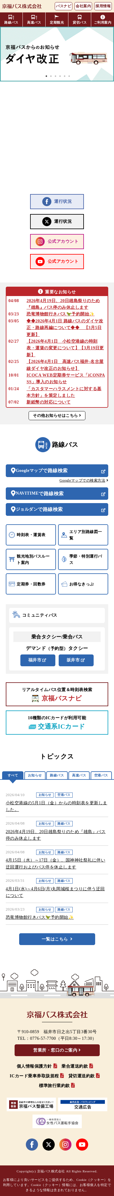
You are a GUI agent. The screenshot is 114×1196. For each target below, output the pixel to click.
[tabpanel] (57, 54)
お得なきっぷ (77, 584)
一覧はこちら (55, 939)
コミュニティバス (34, 615)
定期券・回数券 (27, 584)
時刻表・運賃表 (27, 535)
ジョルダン (39, 509)
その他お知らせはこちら (55, 415)
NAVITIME (40, 494)
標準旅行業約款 (54, 1085)
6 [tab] (69, 76)
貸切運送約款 (81, 1076)
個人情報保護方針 (34, 1066)
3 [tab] (56, 76)
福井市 (35, 660)
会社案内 (83, 6)
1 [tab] (46, 76)
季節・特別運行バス (81, 559)
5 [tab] (65, 76)
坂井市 (73, 660)
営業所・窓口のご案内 (55, 1050)
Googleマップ (42, 471)
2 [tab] (51, 76)
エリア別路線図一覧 (81, 534)
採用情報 (103, 6)
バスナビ (63, 6)
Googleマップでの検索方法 (82, 480)
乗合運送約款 (74, 1066)
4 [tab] (60, 76)
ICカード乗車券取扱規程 (34, 1076)
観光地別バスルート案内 (29, 559)
